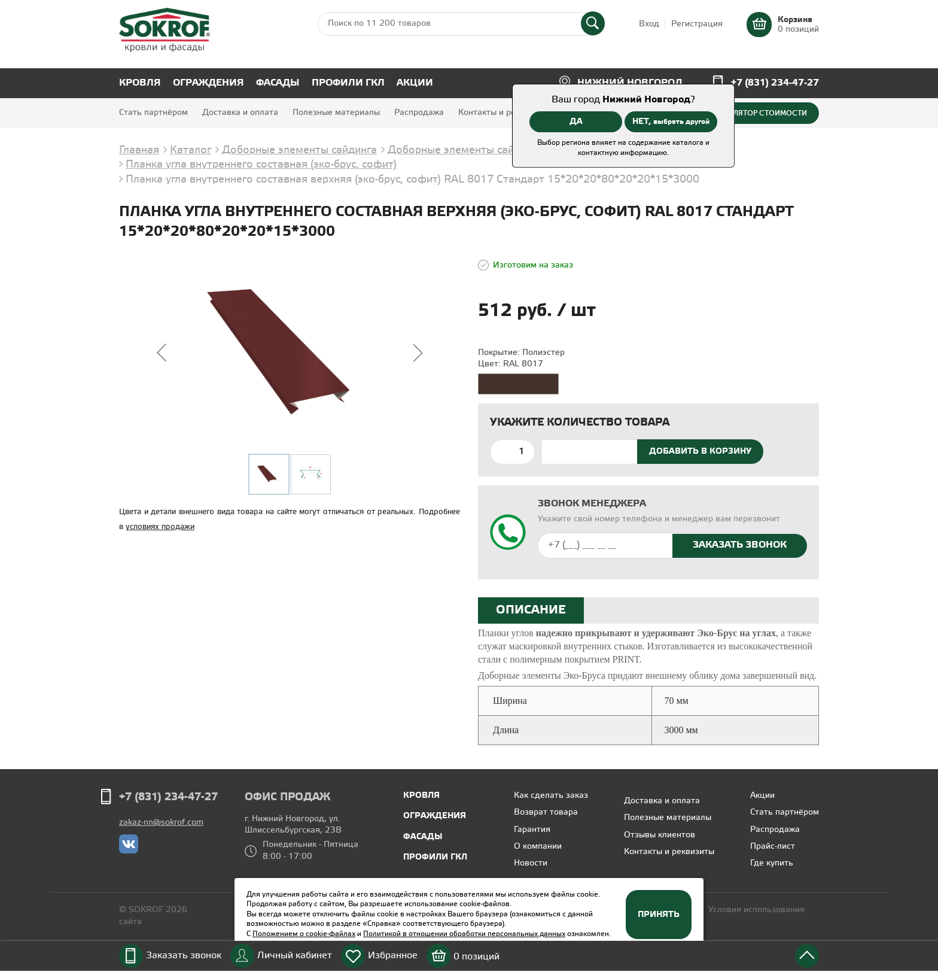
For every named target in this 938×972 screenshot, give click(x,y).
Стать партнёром (153, 113)
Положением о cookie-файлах (303, 934)
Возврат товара (546, 812)
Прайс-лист (772, 847)
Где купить (771, 863)
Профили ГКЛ (348, 83)
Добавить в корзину (700, 451)
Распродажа (419, 113)
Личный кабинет (294, 955)
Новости (530, 863)
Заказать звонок (183, 955)
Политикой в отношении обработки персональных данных (464, 934)
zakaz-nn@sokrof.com (161, 823)
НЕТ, (670, 121)
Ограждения (208, 83)
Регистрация (697, 24)
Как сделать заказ (551, 796)
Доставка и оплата (240, 113)
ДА (576, 121)
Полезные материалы (336, 113)
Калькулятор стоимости (756, 113)
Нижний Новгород (630, 83)
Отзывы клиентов (659, 835)
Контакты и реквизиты (503, 113)
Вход (649, 24)
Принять (659, 914)
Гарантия (532, 830)
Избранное (393, 955)
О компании (538, 847)
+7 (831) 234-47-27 (775, 83)
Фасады (278, 83)
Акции (415, 83)
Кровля (140, 83)
